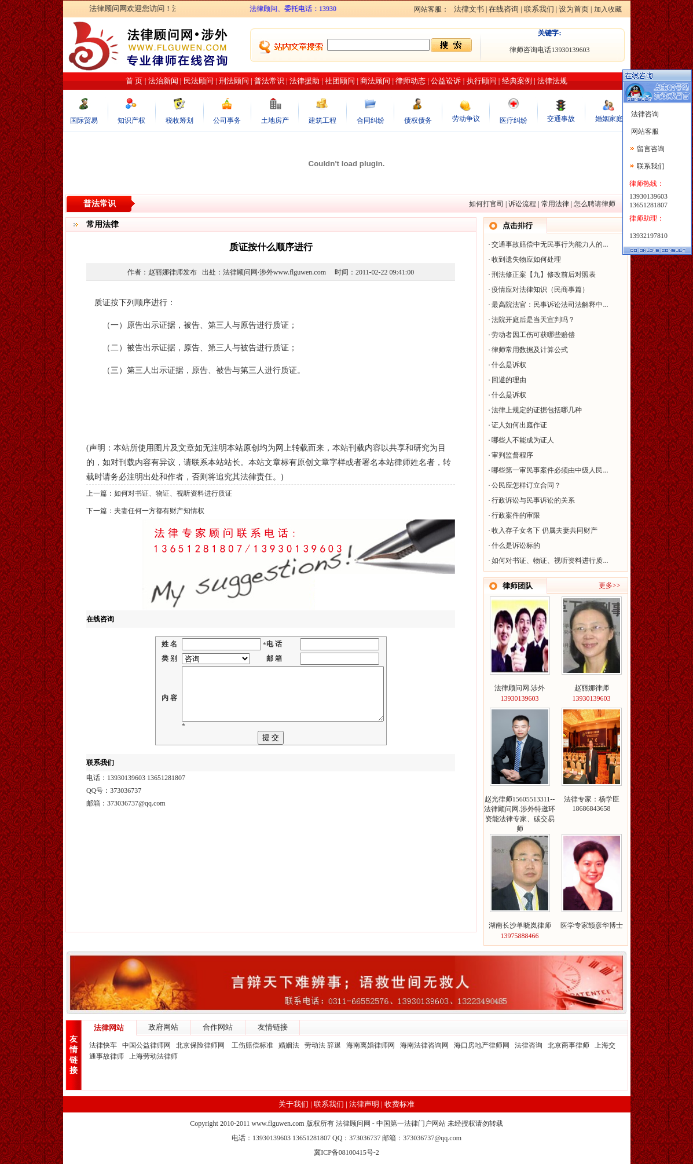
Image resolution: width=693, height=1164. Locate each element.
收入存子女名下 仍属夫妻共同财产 (544, 530)
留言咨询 (651, 149)
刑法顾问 (234, 80)
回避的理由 (509, 380)
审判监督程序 (512, 455)
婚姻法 (288, 1045)
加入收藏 (608, 9)
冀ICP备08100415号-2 (346, 1152)
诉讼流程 (522, 204)
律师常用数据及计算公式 (530, 350)
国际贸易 (84, 120)
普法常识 (269, 80)
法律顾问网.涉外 (519, 688)
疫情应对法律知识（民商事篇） (540, 289)
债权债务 (418, 120)
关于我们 (293, 1104)
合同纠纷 (370, 120)
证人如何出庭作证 (519, 425)
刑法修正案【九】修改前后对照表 (544, 274)
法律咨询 (528, 1045)
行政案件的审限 (516, 515)
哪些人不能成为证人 (523, 440)
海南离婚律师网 (370, 1045)
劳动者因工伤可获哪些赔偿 (533, 335)
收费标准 (399, 1104)
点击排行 (518, 225)
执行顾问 (482, 80)
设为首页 (574, 9)
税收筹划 (179, 120)
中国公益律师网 (146, 1045)
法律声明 (364, 1104)
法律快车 (103, 1045)
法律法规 (552, 80)
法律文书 (469, 9)
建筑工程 (322, 120)
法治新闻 (163, 80)
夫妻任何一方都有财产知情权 (159, 511)
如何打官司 (486, 204)
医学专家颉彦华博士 (591, 925)
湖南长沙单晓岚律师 (520, 925)
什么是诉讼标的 (516, 545)
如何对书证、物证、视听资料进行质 (547, 561)
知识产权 (131, 120)
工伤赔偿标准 (252, 1045)
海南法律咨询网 (424, 1045)
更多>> (610, 585)
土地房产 (275, 120)
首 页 (134, 80)
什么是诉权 (509, 365)
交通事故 (561, 119)
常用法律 (555, 204)
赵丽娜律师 (591, 688)
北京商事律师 (568, 1045)
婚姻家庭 (609, 119)
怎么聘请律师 (594, 204)
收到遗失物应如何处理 (526, 259)
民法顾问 (199, 80)
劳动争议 (466, 119)
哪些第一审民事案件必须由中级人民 (547, 470)
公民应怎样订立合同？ (526, 485)
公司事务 (227, 120)
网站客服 (644, 131)
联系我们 (539, 9)
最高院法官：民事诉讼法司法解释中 (547, 305)
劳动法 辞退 (323, 1045)
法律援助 (304, 80)
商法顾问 (375, 80)
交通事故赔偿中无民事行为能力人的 (547, 244)
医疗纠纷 (513, 120)
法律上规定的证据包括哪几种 (537, 410)
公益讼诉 (446, 80)
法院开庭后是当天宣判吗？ (533, 320)
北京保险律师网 (201, 1045)
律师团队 (518, 585)
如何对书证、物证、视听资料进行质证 (173, 493)
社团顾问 (340, 80)
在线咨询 (504, 9)
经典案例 (517, 80)
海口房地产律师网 (481, 1045)
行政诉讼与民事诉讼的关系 (533, 500)
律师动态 (410, 80)
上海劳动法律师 (153, 1056)
